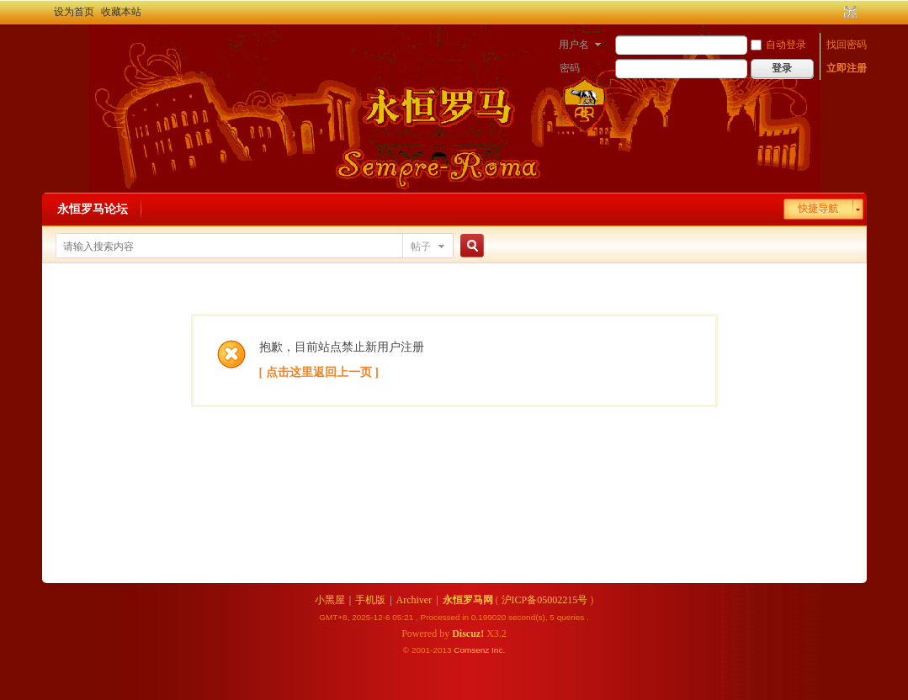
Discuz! (468, 633)
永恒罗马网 (468, 600)
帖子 (421, 246)
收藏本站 (121, 12)
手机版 (370, 600)
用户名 (574, 44)
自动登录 (778, 44)
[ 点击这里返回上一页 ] (319, 372)
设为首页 (74, 12)
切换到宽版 (848, 11)
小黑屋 (330, 600)
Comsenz (472, 650)
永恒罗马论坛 (92, 209)
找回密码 (846, 44)
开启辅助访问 (835, 11)
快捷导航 (818, 209)
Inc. (498, 650)
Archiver (414, 600)
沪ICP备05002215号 (545, 600)
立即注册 (846, 68)
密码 (570, 68)
